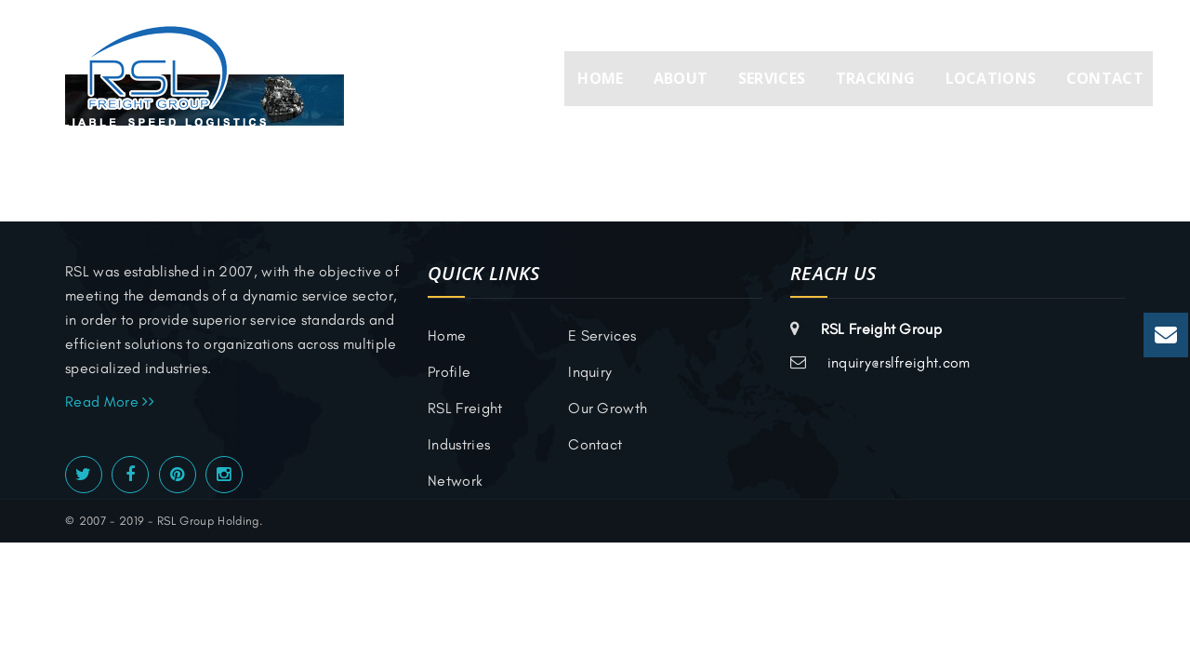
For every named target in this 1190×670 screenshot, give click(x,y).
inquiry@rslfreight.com (899, 362)
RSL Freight (465, 408)
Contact (1105, 78)
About (681, 78)
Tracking (876, 78)
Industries (459, 444)
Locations (991, 78)
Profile (449, 372)
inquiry (590, 372)
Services (772, 78)
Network (455, 480)
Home (600, 78)
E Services (602, 335)
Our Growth (607, 408)
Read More (109, 401)
